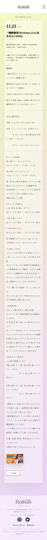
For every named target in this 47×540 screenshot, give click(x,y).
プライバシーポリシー (30, 531)
